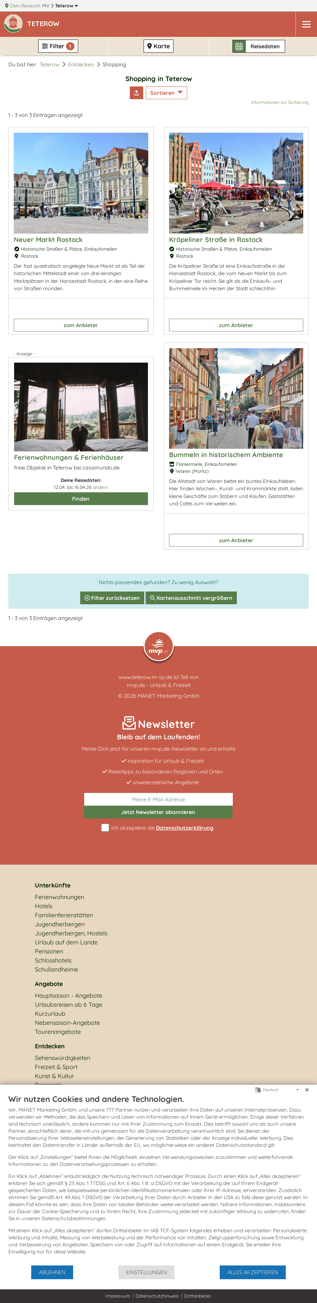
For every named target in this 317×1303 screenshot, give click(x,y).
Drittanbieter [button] (197, 1296)
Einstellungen (146, 1272)
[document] (158, 1179)
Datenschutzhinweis (157, 1296)
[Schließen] (307, 1090)
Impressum (118, 1296)
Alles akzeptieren (252, 1272)
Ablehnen (52, 1272)
